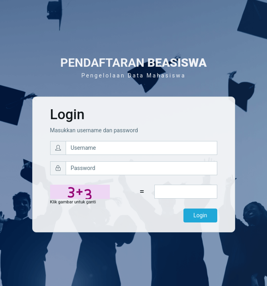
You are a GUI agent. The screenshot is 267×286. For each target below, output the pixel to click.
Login (200, 215)
